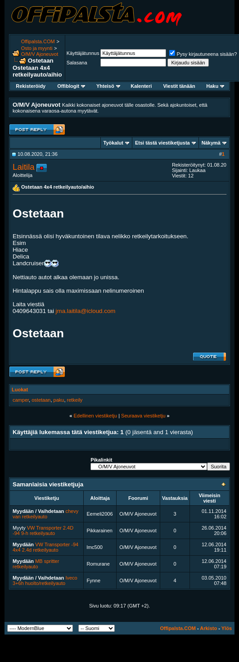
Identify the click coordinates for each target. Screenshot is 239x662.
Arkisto (208, 628)
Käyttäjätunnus (83, 53)
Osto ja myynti (37, 48)
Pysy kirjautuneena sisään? (203, 54)
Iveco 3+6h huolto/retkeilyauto (45, 580)
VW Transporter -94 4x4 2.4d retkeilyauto (45, 547)
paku (59, 400)
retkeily (75, 400)
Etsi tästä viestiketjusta (162, 142)
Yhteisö (108, 86)
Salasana (77, 62)
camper (21, 400)
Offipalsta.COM (38, 41)
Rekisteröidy (30, 86)
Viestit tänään (179, 86)
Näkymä (211, 142)
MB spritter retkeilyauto (36, 563)
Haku (215, 86)
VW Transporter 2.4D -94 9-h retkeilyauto (43, 530)
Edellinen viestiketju (95, 415)
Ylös (226, 628)
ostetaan (41, 400)
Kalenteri (141, 86)
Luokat (20, 389)
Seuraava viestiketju (143, 415)
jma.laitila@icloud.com (86, 311)
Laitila (24, 167)
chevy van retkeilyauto (45, 513)
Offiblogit (71, 86)
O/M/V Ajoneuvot (40, 54)
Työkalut (113, 142)
